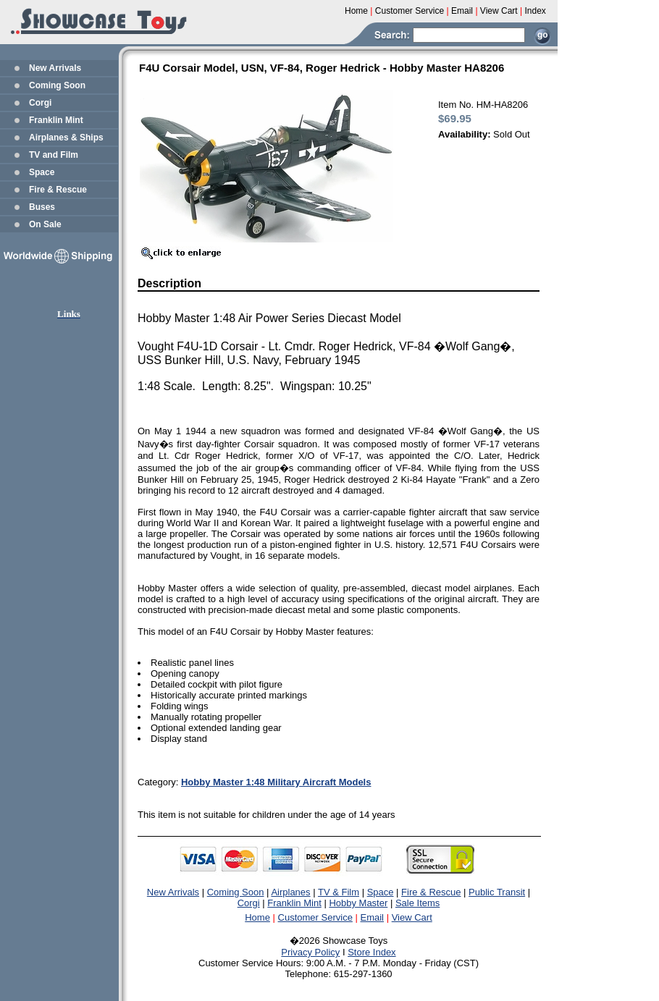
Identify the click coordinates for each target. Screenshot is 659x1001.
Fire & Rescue (58, 190)
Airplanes (290, 892)
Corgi (40, 103)
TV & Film (338, 892)
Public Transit (497, 892)
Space (41, 172)
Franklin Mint (56, 120)
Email (373, 917)
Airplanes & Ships (66, 137)
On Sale (45, 224)
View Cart (412, 917)
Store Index (372, 952)
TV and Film (53, 155)
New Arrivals (55, 68)
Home (257, 917)
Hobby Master (358, 902)
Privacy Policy (310, 952)
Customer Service (315, 917)
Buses (42, 207)
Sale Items (417, 902)
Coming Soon (57, 85)
